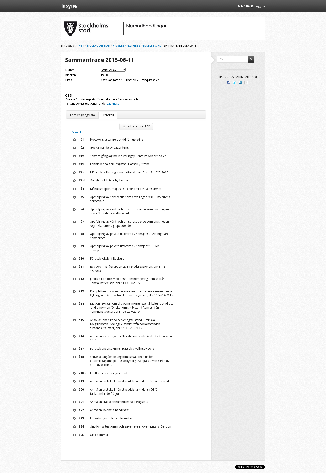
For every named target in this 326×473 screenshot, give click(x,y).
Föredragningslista (82, 115)
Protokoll (107, 115)
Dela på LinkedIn (240, 82)
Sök (253, 61)
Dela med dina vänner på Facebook (228, 82)
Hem (81, 45)
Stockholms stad (98, 45)
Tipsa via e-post (246, 82)
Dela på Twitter (234, 82)
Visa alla (77, 132)
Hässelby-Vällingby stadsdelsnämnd (137, 45)
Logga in (260, 6)
